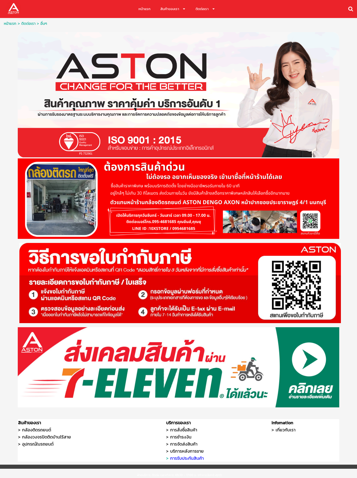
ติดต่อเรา (28, 23)
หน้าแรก (10, 23)
